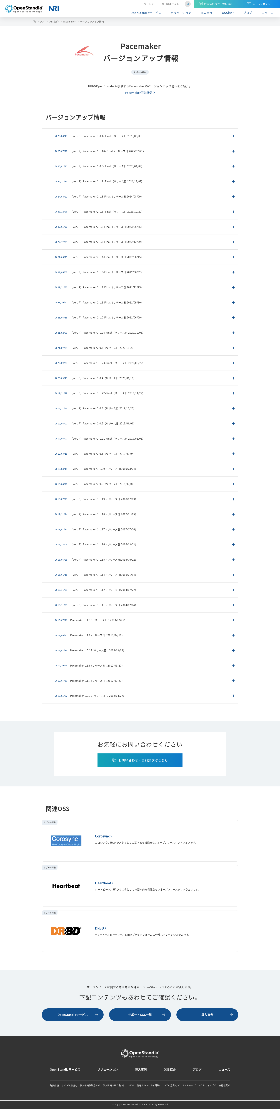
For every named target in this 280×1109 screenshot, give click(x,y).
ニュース (267, 13)
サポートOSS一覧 (140, 1014)
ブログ (247, 13)
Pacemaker (69, 21)
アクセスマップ (206, 1085)
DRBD (99, 928)
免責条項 (54, 1085)
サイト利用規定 (69, 1085)
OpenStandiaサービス (146, 13)
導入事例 (206, 13)
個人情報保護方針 (89, 1085)
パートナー (150, 4)
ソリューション (181, 13)
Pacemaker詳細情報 (139, 92)
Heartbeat (103, 883)
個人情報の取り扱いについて (117, 1085)
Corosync (102, 836)
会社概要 (223, 1085)
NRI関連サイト (170, 4)
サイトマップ (189, 1085)
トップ (40, 21)
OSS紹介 (228, 13)
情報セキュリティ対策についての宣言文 (157, 1085)
